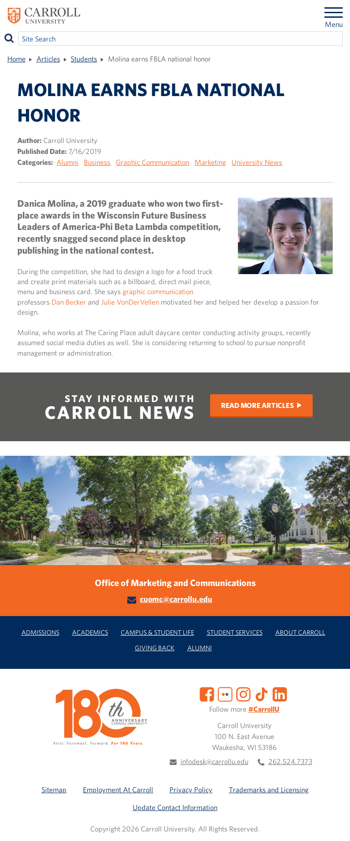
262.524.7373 (290, 761)
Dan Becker (68, 302)
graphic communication (158, 291)
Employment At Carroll (118, 789)
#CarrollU (263, 709)
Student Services (234, 632)
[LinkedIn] (280, 693)
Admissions (40, 632)
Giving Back (155, 648)
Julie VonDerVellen (130, 302)
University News (257, 162)
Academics (90, 632)
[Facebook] (207, 693)
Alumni (67, 162)
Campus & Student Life (157, 632)
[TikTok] (261, 693)
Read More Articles (257, 405)
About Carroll (300, 632)
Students (84, 59)
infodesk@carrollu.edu (214, 761)
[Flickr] (225, 693)
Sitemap (54, 789)
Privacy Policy (191, 789)
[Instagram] (243, 693)
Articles (48, 59)
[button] (333, 824)
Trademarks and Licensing (269, 789)
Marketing (210, 162)
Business (97, 162)
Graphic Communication (152, 162)
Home (16, 59)
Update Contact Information (175, 807)
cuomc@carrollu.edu (176, 599)
